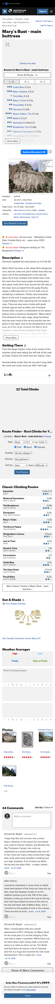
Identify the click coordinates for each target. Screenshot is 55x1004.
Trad (17, 447)
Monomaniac (25, 217)
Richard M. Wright (13, 834)
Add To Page (46, 25)
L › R (11, 81)
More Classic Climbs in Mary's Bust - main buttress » (28, 587)
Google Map (19, 203)
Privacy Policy (31, 990)
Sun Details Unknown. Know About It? (21, 638)
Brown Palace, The (22, 113)
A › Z (42, 81)
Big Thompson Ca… (22, 22)
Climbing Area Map (27, 63)
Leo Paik (17, 214)
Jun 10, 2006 (16, 868)
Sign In (42, 11)
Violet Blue (18, 87)
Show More (12, 141)
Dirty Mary (18, 96)
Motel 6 (17, 118)
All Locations (7, 19)
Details (7, 243)
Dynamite (18, 122)
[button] (12, 176)
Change (47, 436)
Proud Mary (18, 105)
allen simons (19, 210)
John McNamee (28, 214)
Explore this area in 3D (34, 152)
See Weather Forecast (15, 223)
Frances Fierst (41, 214)
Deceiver (17, 109)
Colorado (18, 19)
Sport (28, 447)
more (6, 867)
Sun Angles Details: (27, 613)
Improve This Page (44, 21)
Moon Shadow (20, 91)
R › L (27, 81)
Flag (49, 873)
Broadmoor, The (21, 127)
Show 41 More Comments (27, 970)
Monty (16, 217)
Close (27, 995)
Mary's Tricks (19, 100)
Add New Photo (45, 730)
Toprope (39, 447)
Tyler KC (35, 217)
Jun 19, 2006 (40, 911)
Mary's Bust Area (9, 25)
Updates (41, 210)
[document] (27, 992)
